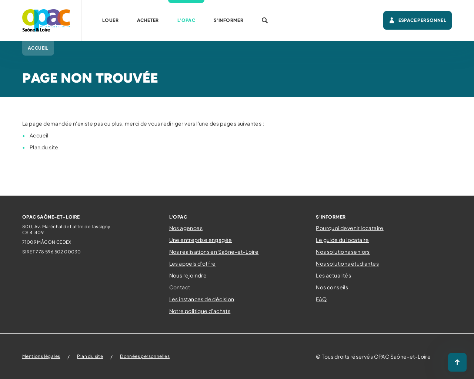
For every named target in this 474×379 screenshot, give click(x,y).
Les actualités (333, 275)
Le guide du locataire (342, 239)
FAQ (321, 299)
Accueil (39, 135)
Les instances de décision (201, 299)
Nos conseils (332, 287)
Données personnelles (145, 356)
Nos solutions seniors (343, 251)
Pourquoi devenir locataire (349, 228)
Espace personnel (417, 20)
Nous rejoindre (188, 275)
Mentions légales (41, 356)
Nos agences (186, 228)
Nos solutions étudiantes (347, 263)
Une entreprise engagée (200, 239)
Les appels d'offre (192, 263)
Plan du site (44, 147)
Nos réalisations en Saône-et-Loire (214, 251)
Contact (179, 287)
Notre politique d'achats (200, 310)
